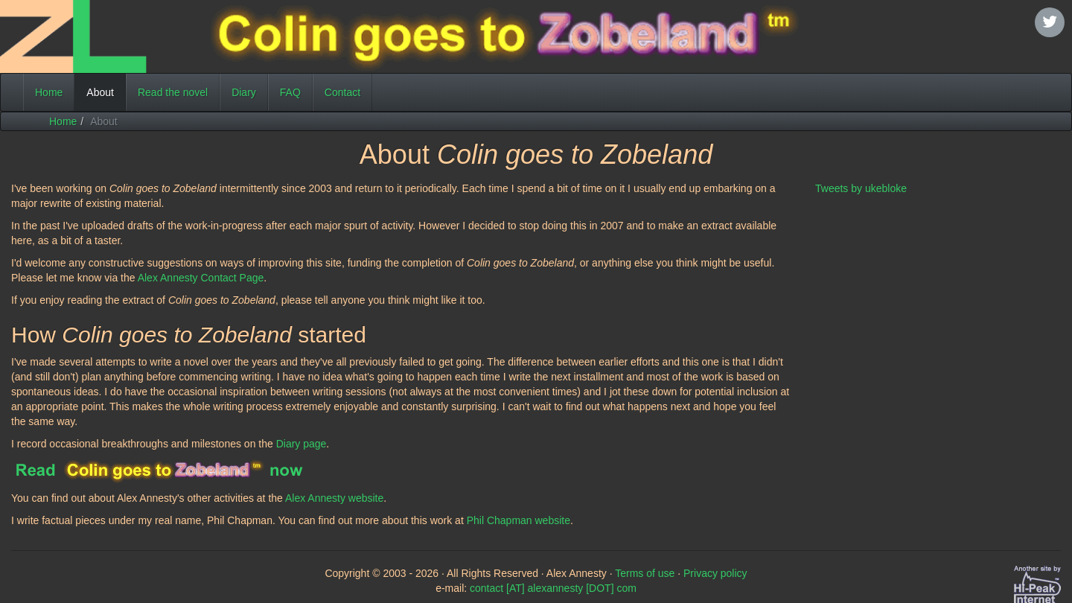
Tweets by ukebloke (861, 188)
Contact (342, 92)
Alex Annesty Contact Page (201, 278)
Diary (244, 92)
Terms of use (644, 573)
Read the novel (173, 92)
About (106, 91)
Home (49, 92)
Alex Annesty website (334, 498)
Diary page (301, 444)
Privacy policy (715, 573)
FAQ (290, 92)
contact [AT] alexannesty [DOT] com (553, 588)
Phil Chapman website (518, 520)
